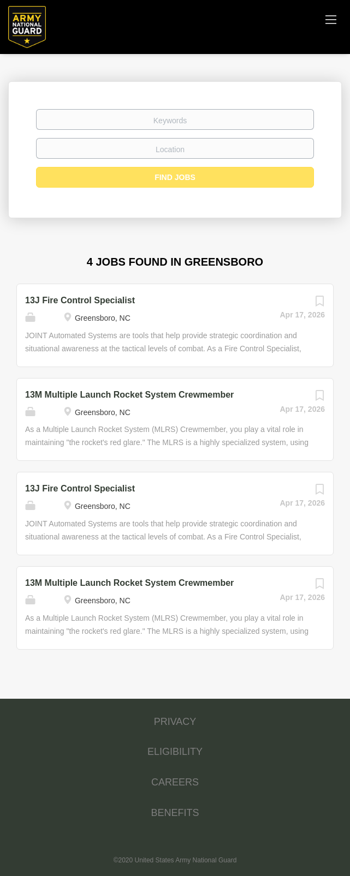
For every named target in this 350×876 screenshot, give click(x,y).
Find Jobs (175, 177)
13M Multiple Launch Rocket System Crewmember (129, 394)
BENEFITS (175, 812)
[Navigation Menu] (330, 19)
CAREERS (175, 782)
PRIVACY (175, 721)
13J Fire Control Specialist (80, 300)
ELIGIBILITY (175, 751)
